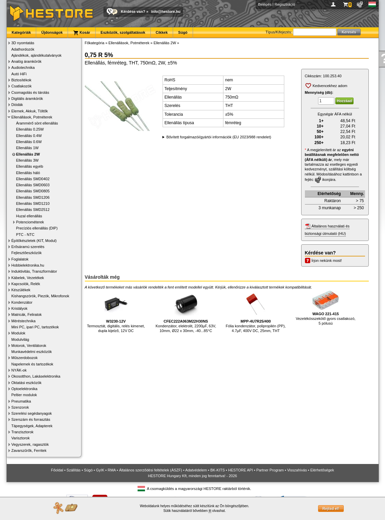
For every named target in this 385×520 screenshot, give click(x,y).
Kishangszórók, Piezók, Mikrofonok (40, 296)
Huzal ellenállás (29, 216)
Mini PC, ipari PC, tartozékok (35, 327)
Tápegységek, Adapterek (32, 426)
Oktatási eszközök (26, 383)
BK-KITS (217, 470)
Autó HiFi (19, 74)
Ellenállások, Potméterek (31, 117)
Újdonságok (52, 32)
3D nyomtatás (22, 43)
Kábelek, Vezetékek (27, 278)
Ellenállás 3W (27, 160)
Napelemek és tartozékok (32, 364)
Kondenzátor (21, 302)
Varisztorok (20, 438)
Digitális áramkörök (27, 99)
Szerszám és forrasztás (30, 419)
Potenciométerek (30, 222)
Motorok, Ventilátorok (28, 346)
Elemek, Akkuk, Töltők (29, 111)
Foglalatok (20, 259)
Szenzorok (20, 407)
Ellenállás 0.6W (29, 142)
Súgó (183, 32)
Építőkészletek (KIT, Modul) (34, 241)
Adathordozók (22, 49)
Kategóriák (21, 32)
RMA (111, 470)
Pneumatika (21, 401)
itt (210, 511)
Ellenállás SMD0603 (33, 185)
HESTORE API (240, 470)
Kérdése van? (133, 11)
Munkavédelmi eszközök (31, 352)
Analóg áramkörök (26, 61)
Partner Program (270, 470)
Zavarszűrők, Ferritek (29, 450)
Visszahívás (297, 470)
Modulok (18, 333)
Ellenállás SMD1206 (33, 197)
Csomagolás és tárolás (30, 92)
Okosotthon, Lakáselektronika (36, 376)
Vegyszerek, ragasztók (30, 444)
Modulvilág (20, 339)
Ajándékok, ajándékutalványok (36, 55)
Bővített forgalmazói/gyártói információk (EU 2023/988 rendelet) (218, 137)
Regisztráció (284, 4)
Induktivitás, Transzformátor (34, 271)
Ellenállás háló (28, 173)
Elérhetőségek (322, 470)
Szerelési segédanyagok (31, 413)
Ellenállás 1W (27, 148)
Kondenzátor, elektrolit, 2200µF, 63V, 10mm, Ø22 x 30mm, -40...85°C (185, 312)
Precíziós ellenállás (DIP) (37, 228)
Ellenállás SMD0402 (33, 179)
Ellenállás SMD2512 (33, 210)
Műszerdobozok (24, 358)
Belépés (265, 4)
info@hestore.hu (166, 11)
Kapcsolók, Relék (25, 284)
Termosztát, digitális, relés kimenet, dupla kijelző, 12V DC (116, 312)
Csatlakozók (21, 86)
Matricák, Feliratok (26, 314)
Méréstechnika (23, 321)
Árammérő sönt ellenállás (37, 123)
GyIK (100, 470)
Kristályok (19, 308)
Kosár (81, 32)
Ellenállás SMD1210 (33, 203)
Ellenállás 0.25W (30, 129)
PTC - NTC (25, 234)
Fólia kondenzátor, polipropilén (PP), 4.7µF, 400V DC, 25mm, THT (256, 312)
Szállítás (74, 470)
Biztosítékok (21, 80)
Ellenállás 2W (28, 154)
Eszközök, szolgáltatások (123, 32)
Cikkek (162, 32)
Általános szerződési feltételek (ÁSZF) (150, 470)
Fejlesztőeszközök (26, 253)
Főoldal (57, 470)
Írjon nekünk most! (327, 260)
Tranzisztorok (22, 432)
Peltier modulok (24, 395)
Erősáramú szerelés (28, 247)
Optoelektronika (24, 389)
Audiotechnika (23, 67)
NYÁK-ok (19, 370)
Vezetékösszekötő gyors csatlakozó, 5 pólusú (326, 308)
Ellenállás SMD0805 (33, 191)
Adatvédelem (196, 470)
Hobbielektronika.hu (27, 265)
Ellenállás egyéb (29, 166)
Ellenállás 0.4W (29, 136)
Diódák (17, 105)
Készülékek (20, 290)
